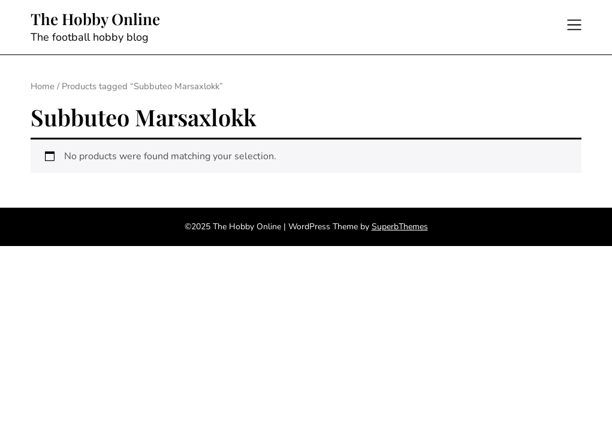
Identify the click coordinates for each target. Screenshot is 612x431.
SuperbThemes (400, 226)
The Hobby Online (95, 19)
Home (43, 86)
